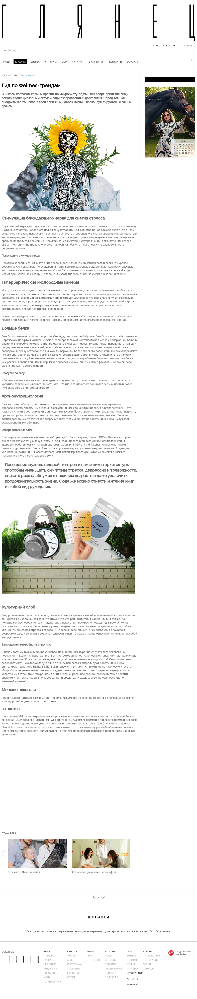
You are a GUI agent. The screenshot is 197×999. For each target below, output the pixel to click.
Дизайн (132, 959)
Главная (6, 75)
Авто (90, 955)
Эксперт (72, 955)
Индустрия (50, 968)
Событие (110, 964)
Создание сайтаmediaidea (184, 953)
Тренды (48, 955)
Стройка (132, 968)
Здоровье (31, 75)
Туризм (77, 61)
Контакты (115, 61)
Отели (147, 964)
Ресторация (150, 959)
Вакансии (133, 61)
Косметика (74, 964)
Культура (51, 61)
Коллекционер (52, 981)
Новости (49, 972)
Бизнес (35, 61)
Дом (64, 61)
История (110, 959)
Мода (6, 61)
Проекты (49, 959)
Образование (113, 968)
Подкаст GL (112, 977)
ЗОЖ (70, 959)
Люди (109, 955)
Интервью (50, 964)
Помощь (148, 968)
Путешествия (152, 955)
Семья (131, 964)
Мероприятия (95, 61)
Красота (20, 61)
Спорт (71, 977)
